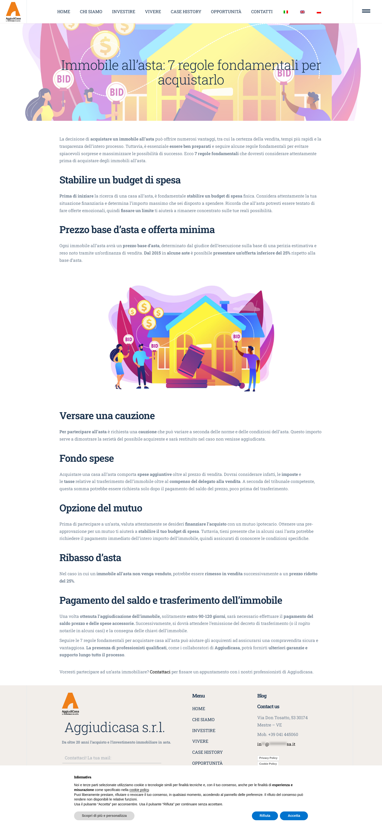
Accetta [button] (294, 816)
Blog (262, 695)
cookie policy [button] (139, 790)
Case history (186, 11)
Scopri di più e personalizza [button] (104, 816)
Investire (123, 11)
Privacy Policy (268, 757)
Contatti (262, 11)
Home (63, 11)
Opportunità (226, 11)
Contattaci (160, 672)
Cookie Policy (268, 763)
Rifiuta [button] (265, 816)
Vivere (153, 11)
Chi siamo (91, 11)
